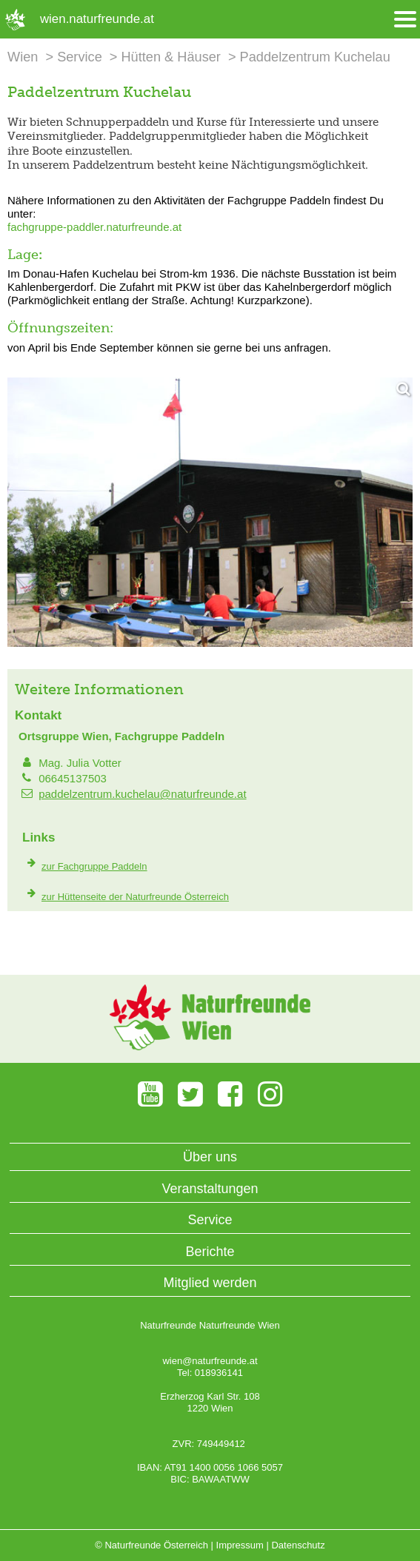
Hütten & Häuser (170, 57)
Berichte (209, 1251)
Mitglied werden (209, 1282)
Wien (22, 57)
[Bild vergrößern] (210, 512)
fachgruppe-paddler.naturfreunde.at (94, 227)
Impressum (240, 1545)
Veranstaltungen (209, 1188)
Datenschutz (297, 1545)
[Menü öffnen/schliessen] (405, 19)
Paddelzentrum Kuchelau (315, 57)
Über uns (210, 1156)
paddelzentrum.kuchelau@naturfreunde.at (142, 794)
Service (79, 57)
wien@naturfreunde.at (209, 1360)
